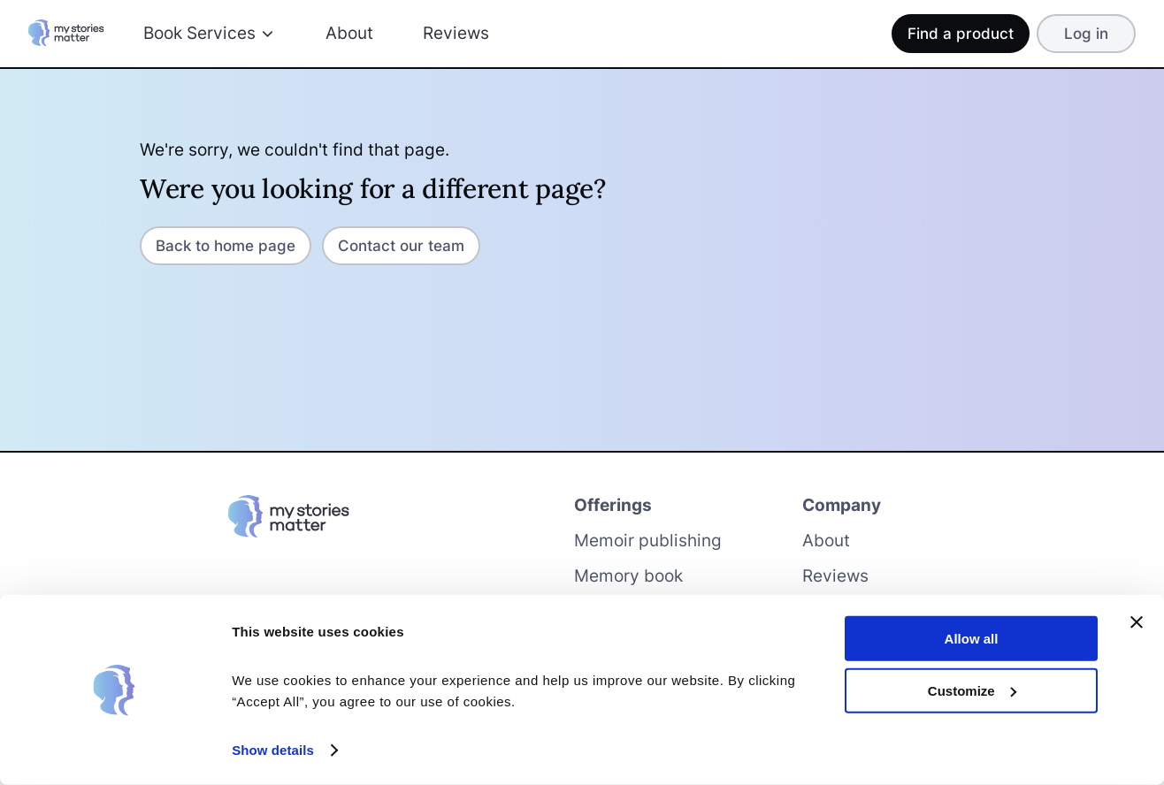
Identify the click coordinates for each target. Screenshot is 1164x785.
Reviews (456, 33)
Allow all (972, 638)
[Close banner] (1136, 622)
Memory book (628, 576)
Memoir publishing (648, 540)
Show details (273, 750)
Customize (972, 689)
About (349, 33)
